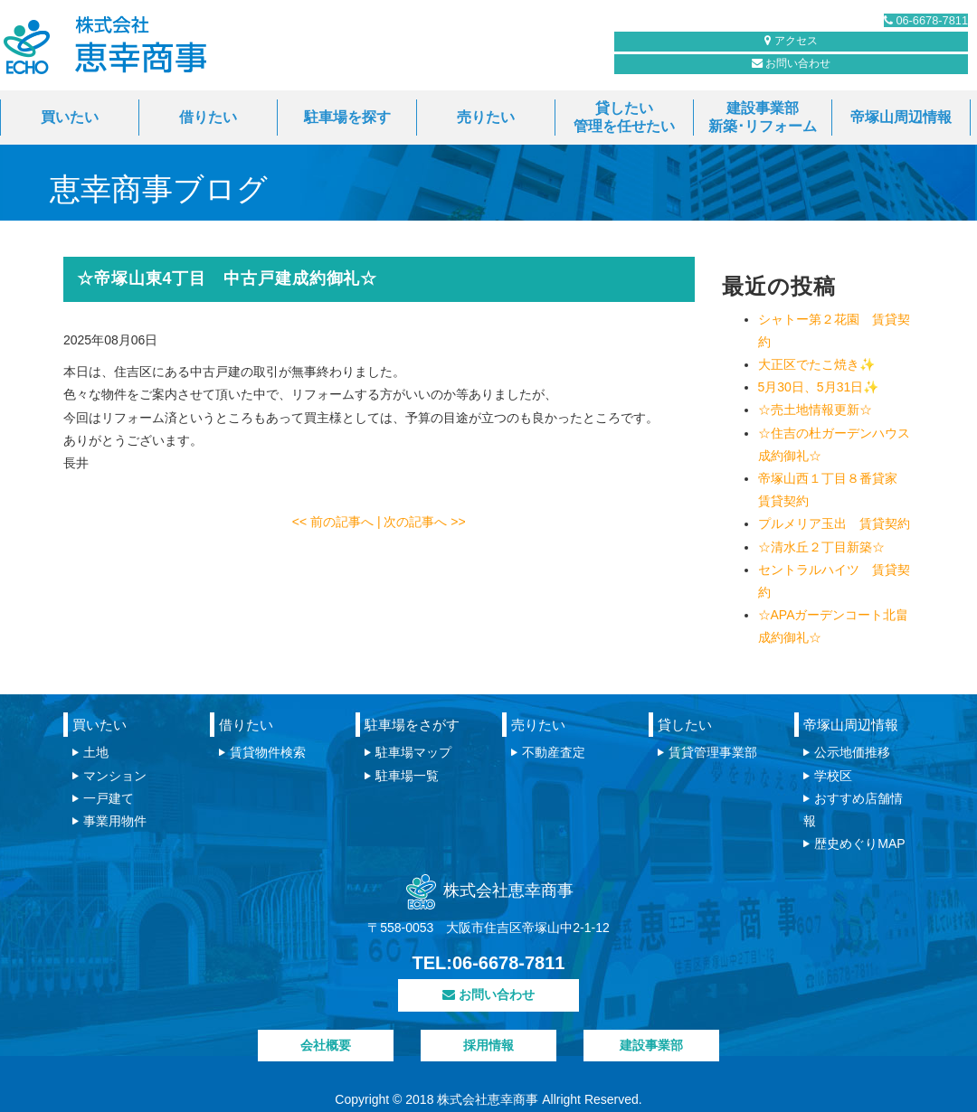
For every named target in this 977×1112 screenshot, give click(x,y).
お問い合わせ (719, 73)
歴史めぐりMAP (859, 843)
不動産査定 (553, 752)
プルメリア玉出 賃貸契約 (834, 523)
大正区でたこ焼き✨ (816, 364)
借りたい (208, 117)
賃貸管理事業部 (713, 752)
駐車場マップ (413, 752)
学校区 (833, 775)
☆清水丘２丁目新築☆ (821, 547)
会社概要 (325, 1045)
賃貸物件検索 (268, 752)
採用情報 (488, 1045)
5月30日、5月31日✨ (818, 387)
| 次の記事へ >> (421, 521)
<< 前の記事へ (334, 521)
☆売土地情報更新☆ (815, 409)
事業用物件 (115, 821)
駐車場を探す (347, 117)
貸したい (685, 724)
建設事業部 (651, 1045)
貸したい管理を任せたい (624, 117)
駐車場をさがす (412, 724)
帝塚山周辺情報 (901, 117)
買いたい (70, 117)
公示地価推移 (852, 752)
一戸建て (108, 798)
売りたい (486, 117)
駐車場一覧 (407, 775)
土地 (96, 752)
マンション (115, 775)
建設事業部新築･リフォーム (762, 117)
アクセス (886, 73)
